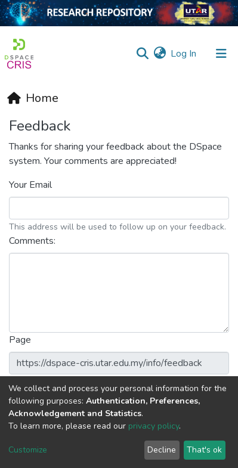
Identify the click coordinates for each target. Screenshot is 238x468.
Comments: (33, 240)
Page (21, 339)
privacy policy (153, 426)
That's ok (204, 449)
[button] (159, 54)
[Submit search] (142, 54)
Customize (27, 449)
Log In (184, 53)
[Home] (32, 98)
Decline (161, 449)
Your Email (31, 184)
